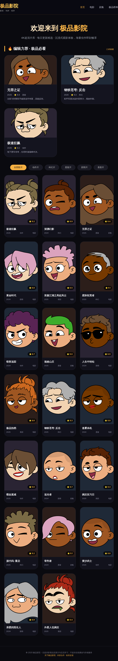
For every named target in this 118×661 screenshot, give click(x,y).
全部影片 (18, 167)
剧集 (101, 7)
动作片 (35, 167)
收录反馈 (69, 655)
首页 (82, 7)
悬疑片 (68, 167)
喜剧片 (101, 167)
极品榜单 (113, 7)
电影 (92, 7)
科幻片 (52, 167)
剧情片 (84, 167)
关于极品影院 (50, 655)
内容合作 (61, 655)
